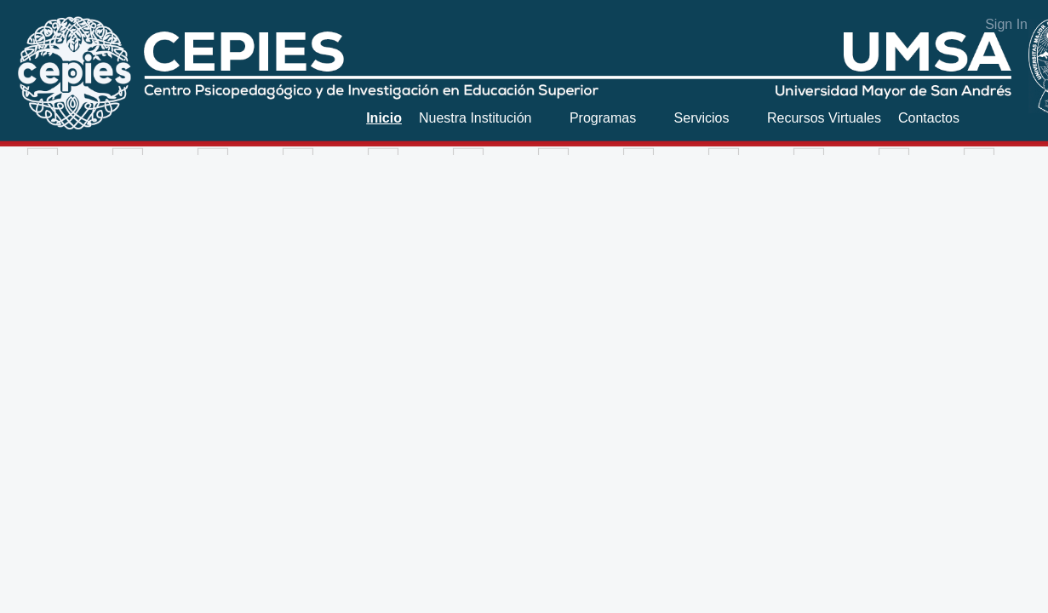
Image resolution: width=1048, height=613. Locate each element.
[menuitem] (384, 118)
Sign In (1006, 24)
